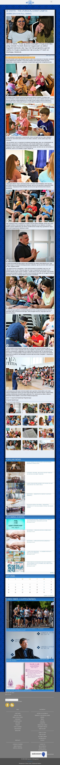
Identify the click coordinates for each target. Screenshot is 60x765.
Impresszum (30, 761)
